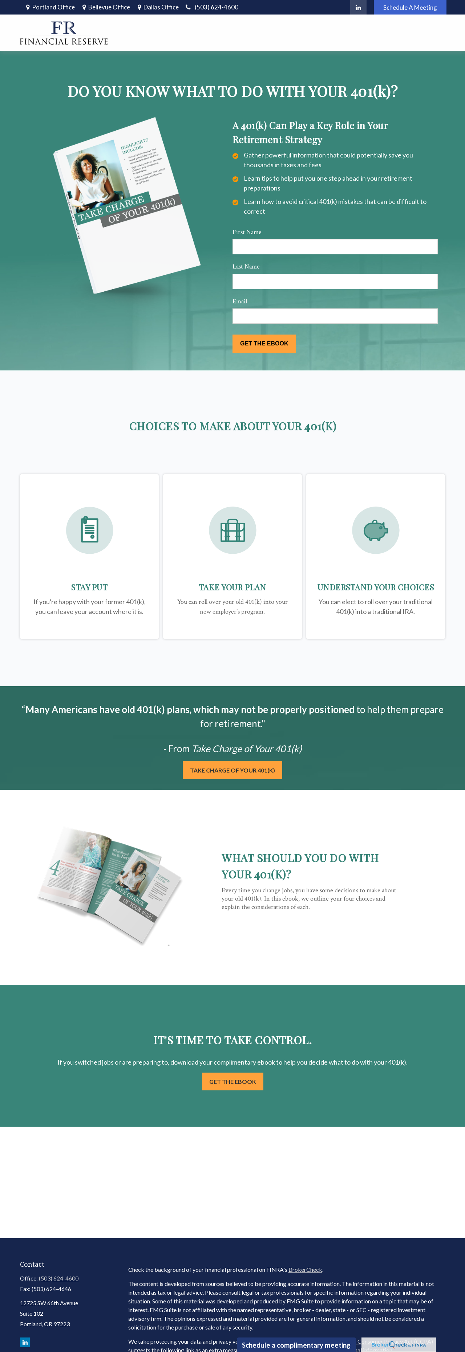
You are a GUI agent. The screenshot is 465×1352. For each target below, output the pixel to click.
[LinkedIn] (358, 7)
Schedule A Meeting (410, 7)
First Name (247, 232)
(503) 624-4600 (211, 7)
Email (239, 301)
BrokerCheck (305, 1269)
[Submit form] (264, 344)
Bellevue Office (109, 7)
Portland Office (53, 7)
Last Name (246, 266)
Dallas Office (161, 7)
